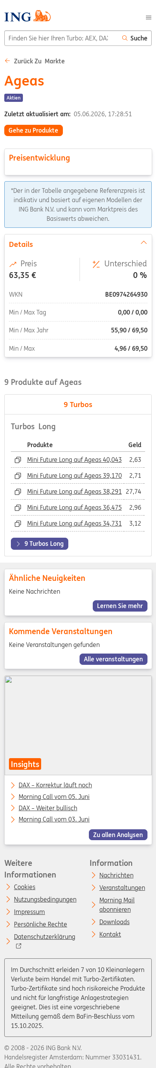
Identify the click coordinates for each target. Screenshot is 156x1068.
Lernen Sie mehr (120, 606)
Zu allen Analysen (118, 835)
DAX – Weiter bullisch (48, 808)
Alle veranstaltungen (113, 659)
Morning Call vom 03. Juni (54, 819)
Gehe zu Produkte (33, 130)
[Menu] (149, 16)
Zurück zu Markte (34, 61)
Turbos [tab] (78, 404)
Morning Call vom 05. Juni (54, 797)
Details (78, 243)
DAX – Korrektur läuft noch (55, 785)
